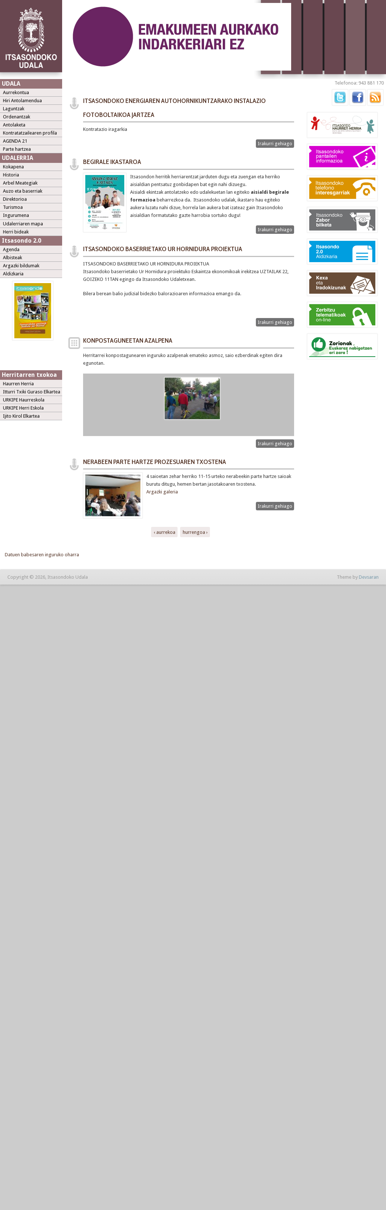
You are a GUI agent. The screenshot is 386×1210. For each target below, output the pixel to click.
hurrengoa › (195, 532)
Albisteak (12, 257)
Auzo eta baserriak (22, 191)
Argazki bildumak (21, 265)
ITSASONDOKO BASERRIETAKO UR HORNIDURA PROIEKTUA (162, 249)
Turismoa (13, 207)
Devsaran (369, 577)
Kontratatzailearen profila (30, 133)
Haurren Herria (18, 383)
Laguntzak (13, 108)
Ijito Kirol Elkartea (21, 416)
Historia (11, 175)
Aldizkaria (13, 273)
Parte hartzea (17, 149)
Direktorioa (15, 199)
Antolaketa (14, 125)
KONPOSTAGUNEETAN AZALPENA (127, 340)
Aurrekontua (16, 92)
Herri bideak (16, 232)
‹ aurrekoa (164, 532)
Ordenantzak (16, 116)
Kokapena (13, 166)
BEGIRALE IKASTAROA (112, 162)
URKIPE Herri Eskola (23, 408)
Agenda (11, 249)
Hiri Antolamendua (22, 100)
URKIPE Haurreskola (23, 400)
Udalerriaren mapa (23, 223)
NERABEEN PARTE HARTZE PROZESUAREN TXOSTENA (154, 462)
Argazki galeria (162, 492)
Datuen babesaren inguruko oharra (42, 554)
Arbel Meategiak (20, 183)
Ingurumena (16, 215)
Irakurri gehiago (276, 144)
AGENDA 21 (15, 141)
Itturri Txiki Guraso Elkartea (31, 392)
